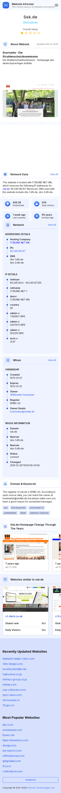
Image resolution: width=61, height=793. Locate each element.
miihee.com (9, 684)
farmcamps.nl (11, 700)
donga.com (9, 745)
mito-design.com (13, 663)
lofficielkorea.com (13, 755)
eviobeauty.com (12, 729)
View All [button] (54, 174)
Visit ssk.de (30, 22)
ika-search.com (12, 750)
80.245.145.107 (18, 251)
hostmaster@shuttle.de (22, 411)
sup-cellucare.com (14, 689)
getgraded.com (12, 761)
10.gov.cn (8, 705)
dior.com (8, 724)
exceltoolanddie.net (14, 669)
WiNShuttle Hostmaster (22, 394)
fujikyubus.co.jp (12, 674)
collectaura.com (12, 771)
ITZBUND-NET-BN (19, 242)
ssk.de (6, 188)
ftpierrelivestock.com (15, 740)
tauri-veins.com (12, 695)
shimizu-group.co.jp (15, 679)
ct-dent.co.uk (14, 616)
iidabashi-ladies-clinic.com (18, 658)
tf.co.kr (7, 766)
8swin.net (8, 735)
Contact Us (30, 780)
